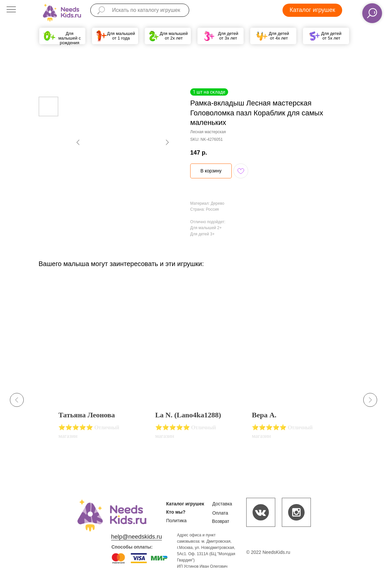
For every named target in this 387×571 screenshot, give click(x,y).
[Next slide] (370, 400)
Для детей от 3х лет (228, 36)
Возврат (220, 521)
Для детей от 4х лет (279, 36)
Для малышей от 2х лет (174, 36)
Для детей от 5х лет (331, 36)
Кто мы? (176, 512)
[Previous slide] (17, 400)
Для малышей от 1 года (121, 36)
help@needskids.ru (136, 536)
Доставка (222, 503)
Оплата (220, 513)
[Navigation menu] (11, 10)
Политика (176, 520)
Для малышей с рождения (69, 38)
